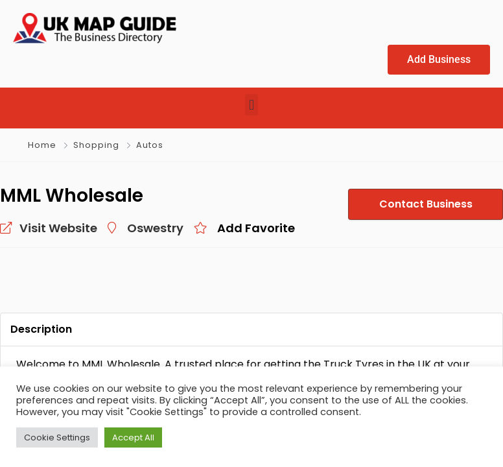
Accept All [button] (133, 437)
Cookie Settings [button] (57, 437)
